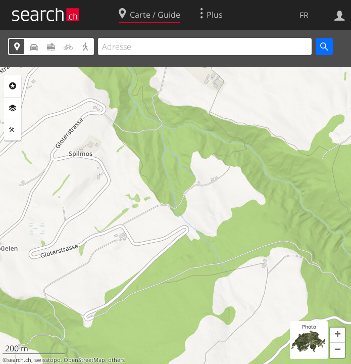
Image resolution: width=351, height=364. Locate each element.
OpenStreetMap (84, 359)
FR (304, 15)
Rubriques (12, 86)
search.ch (19, 359)
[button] (337, 335)
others (116, 359)
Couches (12, 108)
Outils (12, 130)
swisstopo (47, 359)
